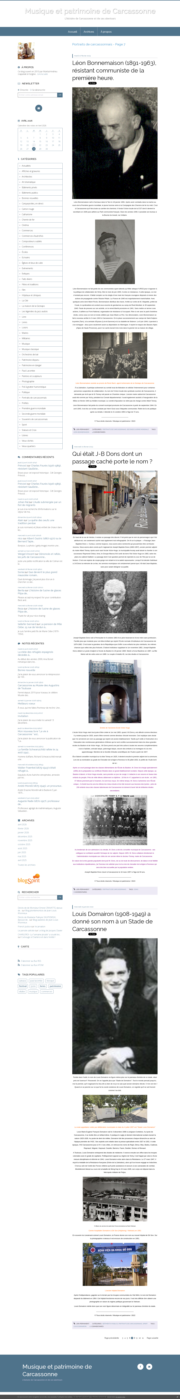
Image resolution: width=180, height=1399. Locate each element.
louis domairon (80, 1326)
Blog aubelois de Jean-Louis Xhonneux (38, 921)
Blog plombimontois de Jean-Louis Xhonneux (37, 912)
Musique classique (30, 349)
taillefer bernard (27, 624)
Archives (89, 31)
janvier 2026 (23, 832)
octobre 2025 (24, 844)
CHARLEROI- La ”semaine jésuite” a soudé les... (39, 934)
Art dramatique (28, 182)
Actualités (26, 165)
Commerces (27, 230)
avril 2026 (22, 824)
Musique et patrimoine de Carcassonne (90, 11)
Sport (24, 424)
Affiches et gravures (31, 171)
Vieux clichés (27, 440)
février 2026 (23, 828)
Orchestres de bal (30, 354)
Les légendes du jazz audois (35, 311)
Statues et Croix (29, 430)
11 (143, 1338)
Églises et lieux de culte (32, 262)
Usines (25, 435)
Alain (20, 520)
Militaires (26, 338)
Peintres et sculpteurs (32, 376)
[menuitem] (72, 31)
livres (42, 986)
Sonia (21, 572)
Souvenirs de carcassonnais (35, 419)
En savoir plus (120, 1397)
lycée (33, 986)
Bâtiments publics (30, 192)
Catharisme (27, 214)
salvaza (22, 980)
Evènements (27, 268)
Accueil (72, 31)
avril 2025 (22, 860)
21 (34, 145)
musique (33, 991)
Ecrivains (26, 257)
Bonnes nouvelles (30, 198)
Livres (24, 322)
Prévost (22, 465)
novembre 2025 (25, 840)
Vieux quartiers (28, 446)
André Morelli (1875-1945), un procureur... (40, 786)
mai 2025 (22, 856)
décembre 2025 (25, 836)
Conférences (28, 246)
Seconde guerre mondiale (33, 413)
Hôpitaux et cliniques (31, 295)
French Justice (24, 926)
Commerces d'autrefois (32, 235)
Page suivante (152, 1338)
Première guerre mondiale (34, 408)
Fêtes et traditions (30, 284)
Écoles (25, 252)
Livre (24, 316)
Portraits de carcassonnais (34, 397)
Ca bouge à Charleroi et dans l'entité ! (38, 937)
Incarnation (40, 926)
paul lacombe (36, 980)
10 (140, 1338)
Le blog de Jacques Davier (50, 930)
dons (136, 889)
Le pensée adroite (26, 930)
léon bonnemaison (81, 432)
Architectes (27, 176)
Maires (25, 332)
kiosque (50, 980)
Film (23, 289)
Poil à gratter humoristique (34, 386)
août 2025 (22, 848)
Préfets (25, 403)
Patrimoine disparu (30, 359)
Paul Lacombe (28, 370)
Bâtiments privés (29, 187)
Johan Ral (23, 502)
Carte (25, 946)
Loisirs (25, 327)
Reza (20, 608)
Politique (26, 392)
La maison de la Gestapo (33, 306)
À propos (106, 31)
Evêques (26, 273)
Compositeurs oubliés (32, 241)
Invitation (23, 716)
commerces (46, 991)
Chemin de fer (28, 219)
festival (23, 986)
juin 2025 (22, 852)
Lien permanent (81, 429)
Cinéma (25, 225)
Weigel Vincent (26, 554)
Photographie (28, 381)
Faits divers (27, 279)
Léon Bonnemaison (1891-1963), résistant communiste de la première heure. (114, 70)
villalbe (22, 991)
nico (20, 538)
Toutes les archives (26, 865)
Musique (26, 343)
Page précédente (112, 1338)
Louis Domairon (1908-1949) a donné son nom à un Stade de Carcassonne (112, 921)
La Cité (25, 300)
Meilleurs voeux (26, 703)
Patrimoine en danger (32, 365)
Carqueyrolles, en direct (32, 203)
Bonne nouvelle (26, 670)
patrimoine (55, 986)
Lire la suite (42, 74)
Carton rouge (28, 209)
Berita (21, 590)
